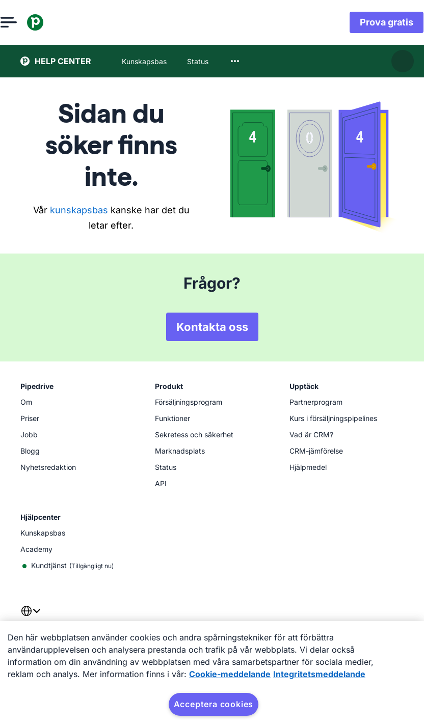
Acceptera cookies (214, 704)
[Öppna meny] (28, 22)
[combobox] (235, 61)
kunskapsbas (79, 210)
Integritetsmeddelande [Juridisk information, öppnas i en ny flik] (319, 674)
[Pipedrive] (55, 22)
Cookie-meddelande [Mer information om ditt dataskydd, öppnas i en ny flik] (230, 674)
